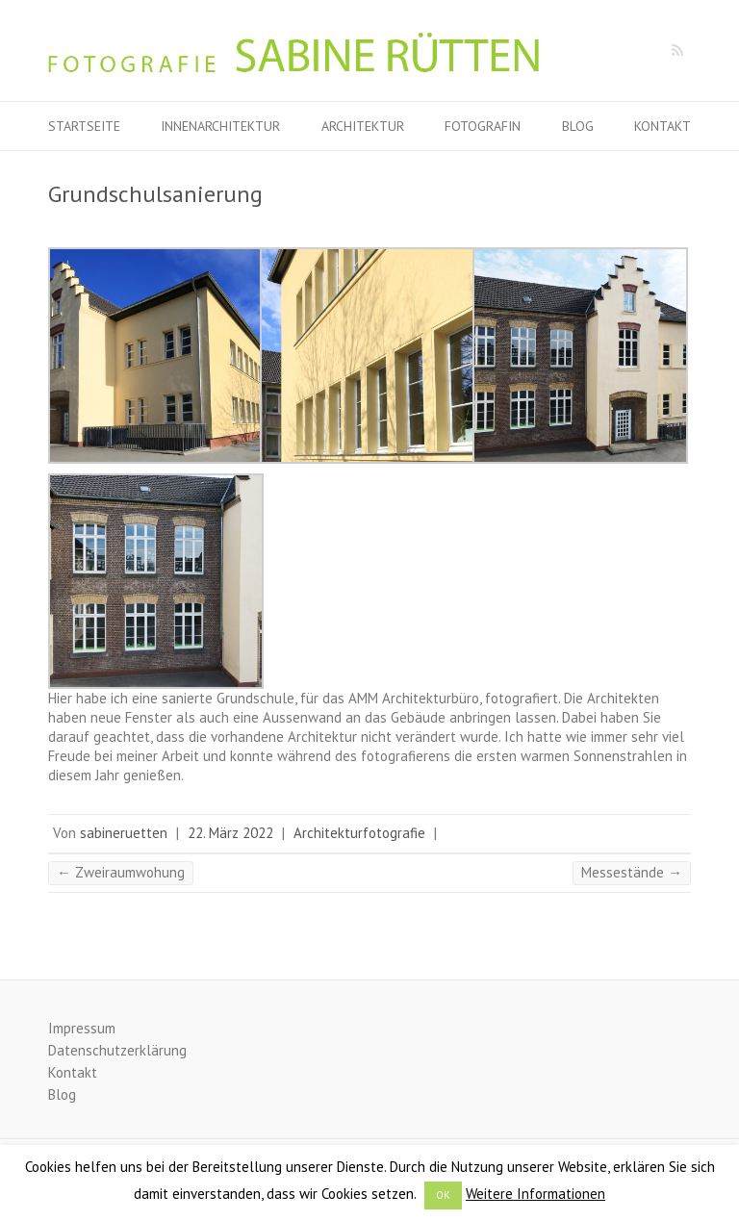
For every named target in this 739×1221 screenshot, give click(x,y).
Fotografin (483, 126)
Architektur (362, 126)
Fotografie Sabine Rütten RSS (676, 51)
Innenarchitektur (220, 126)
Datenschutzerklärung (117, 1050)
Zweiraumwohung (121, 872)
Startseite (84, 126)
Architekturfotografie (359, 833)
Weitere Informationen (535, 1193)
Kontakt (662, 126)
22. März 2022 (230, 833)
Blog (578, 126)
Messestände (631, 872)
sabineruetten (123, 833)
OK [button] (443, 1195)
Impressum (81, 1028)
